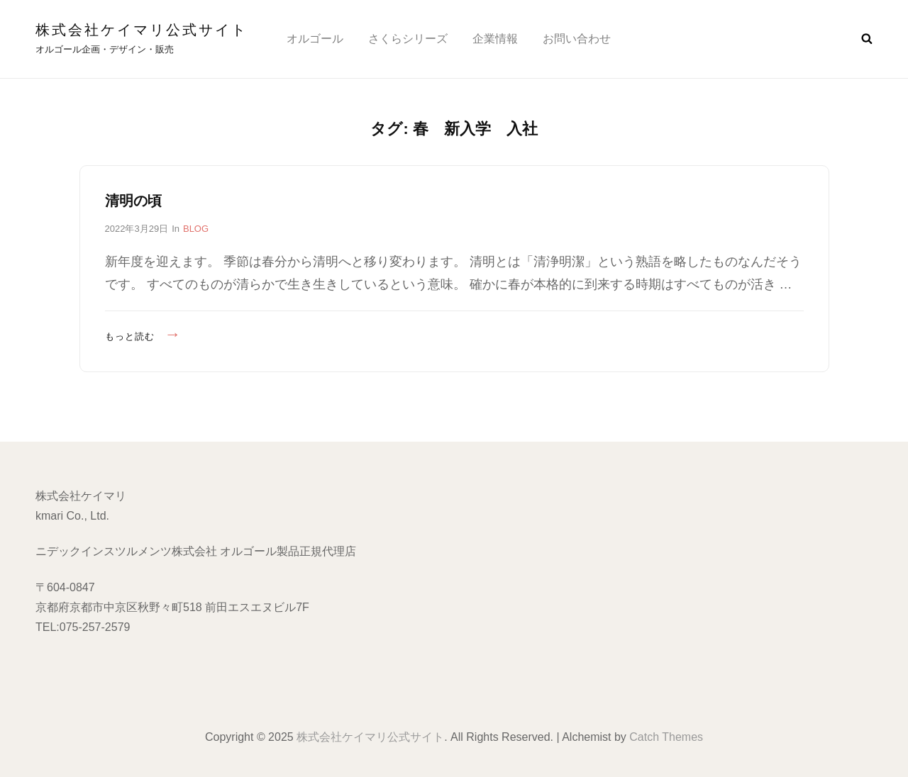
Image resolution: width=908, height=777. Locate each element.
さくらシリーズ (408, 39)
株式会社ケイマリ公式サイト (141, 30)
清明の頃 (133, 200)
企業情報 (495, 39)
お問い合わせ (577, 39)
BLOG (196, 228)
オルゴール (315, 39)
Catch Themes (666, 737)
